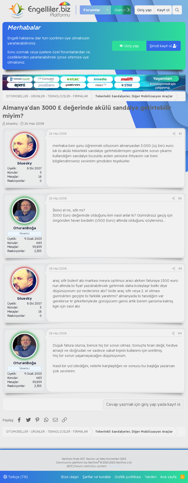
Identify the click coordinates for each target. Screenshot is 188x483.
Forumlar (91, 10)
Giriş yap (129, 46)
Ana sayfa (168, 476)
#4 (180, 333)
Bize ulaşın (70, 476)
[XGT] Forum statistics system (94, 466)
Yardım (150, 476)
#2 (180, 198)
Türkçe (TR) (15, 476)
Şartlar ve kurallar (96, 476)
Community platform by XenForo (94, 462)
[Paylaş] (174, 134)
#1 (180, 133)
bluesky (12, 123)
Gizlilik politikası (128, 476)
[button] (107, 9)
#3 (180, 268)
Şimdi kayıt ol (163, 46)
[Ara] (177, 9)
